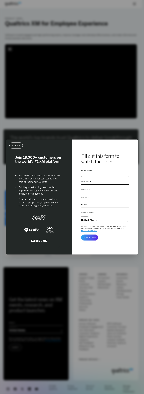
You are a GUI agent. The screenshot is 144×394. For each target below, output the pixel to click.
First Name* (86, 170)
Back (16, 145)
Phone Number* (87, 212)
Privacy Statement (89, 230)
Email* (84, 205)
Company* (85, 189)
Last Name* (86, 181)
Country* (85, 217)
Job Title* (86, 197)
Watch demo (89, 237)
